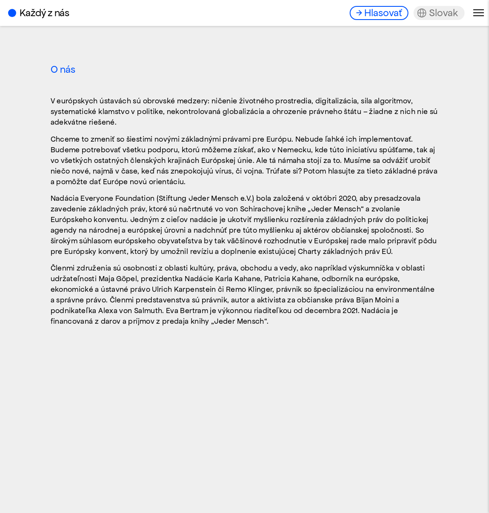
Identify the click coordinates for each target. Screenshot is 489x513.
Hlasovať (383, 12)
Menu (478, 12)
